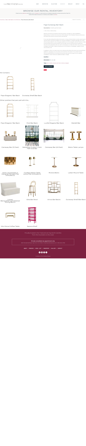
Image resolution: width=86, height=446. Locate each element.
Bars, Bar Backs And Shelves (13, 19)
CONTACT (60, 248)
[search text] (78, 19)
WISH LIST (38, 248)
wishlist (55, 14)
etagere (67, 63)
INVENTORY (46, 248)
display (54, 63)
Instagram (37, 13)
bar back (59, 63)
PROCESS (31, 248)
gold (47, 63)
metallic (51, 63)
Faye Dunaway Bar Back (27, 19)
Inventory (2, 19)
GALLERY (53, 248)
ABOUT (25, 248)
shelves (63, 63)
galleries (24, 13)
